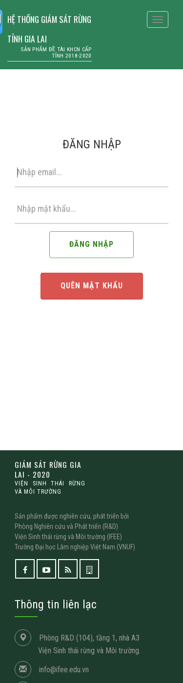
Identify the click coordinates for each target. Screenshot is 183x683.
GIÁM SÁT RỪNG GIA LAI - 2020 (50, 477)
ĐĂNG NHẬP (91, 244)
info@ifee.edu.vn (64, 669)
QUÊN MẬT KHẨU (92, 285)
